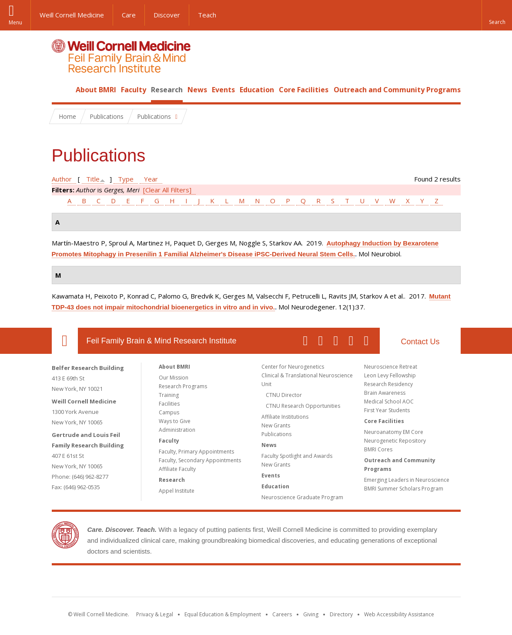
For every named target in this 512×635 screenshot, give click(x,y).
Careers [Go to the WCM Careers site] (282, 614)
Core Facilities (303, 89)
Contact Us (420, 341)
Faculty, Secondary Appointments (200, 460)
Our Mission (173, 377)
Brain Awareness (384, 392)
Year (151, 179)
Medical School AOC (389, 401)
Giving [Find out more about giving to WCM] (310, 614)
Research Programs (183, 386)
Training (169, 395)
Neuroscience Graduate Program (302, 497)
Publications (276, 434)
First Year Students (387, 410)
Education (257, 89)
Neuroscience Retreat (390, 366)
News (197, 89)
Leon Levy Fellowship (390, 375)
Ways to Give (175, 421)
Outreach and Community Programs (397, 89)
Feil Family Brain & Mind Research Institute (162, 340)
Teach (207, 14)
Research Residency (388, 384)
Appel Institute (176, 490)
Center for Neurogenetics (292, 366)
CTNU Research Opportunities (303, 406)
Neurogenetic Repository (395, 440)
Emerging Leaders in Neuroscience (406, 480)
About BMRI (96, 89)
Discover (167, 14)
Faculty (133, 89)
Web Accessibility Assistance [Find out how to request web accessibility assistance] (399, 614)
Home (61, 89)
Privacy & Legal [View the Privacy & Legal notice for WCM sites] (154, 614)
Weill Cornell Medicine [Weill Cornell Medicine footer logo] (192, 583)
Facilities (169, 403)
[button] (497, 15)
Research (167, 89)
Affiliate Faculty (177, 469)
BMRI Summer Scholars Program (403, 488)
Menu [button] (15, 22)
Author (62, 179)
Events (223, 89)
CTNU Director (284, 395)
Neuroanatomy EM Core (393, 432)
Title (93, 179)
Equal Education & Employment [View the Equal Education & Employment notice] (222, 614)
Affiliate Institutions (284, 416)
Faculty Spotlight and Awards (296, 456)
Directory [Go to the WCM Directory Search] (341, 614)
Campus (169, 412)
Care (129, 14)
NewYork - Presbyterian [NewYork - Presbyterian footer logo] (328, 583)
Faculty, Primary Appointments (196, 451)
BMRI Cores (378, 449)
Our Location (65, 341)
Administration (177, 429)
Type (126, 179)
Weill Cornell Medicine (72, 14)
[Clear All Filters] (167, 189)
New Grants (275, 425)
